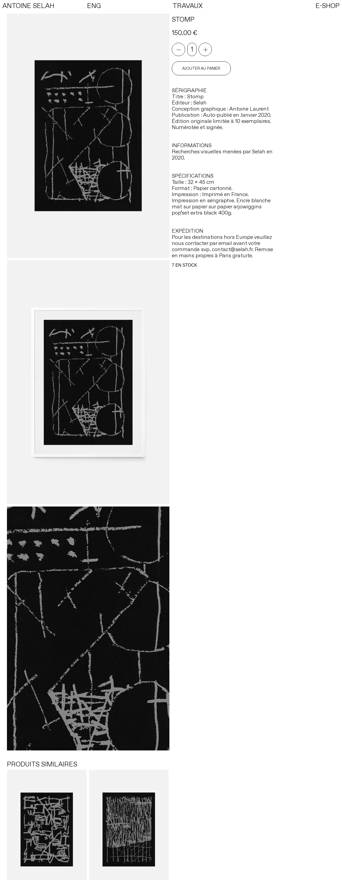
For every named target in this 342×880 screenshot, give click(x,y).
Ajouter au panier (201, 68)
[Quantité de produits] (192, 49)
